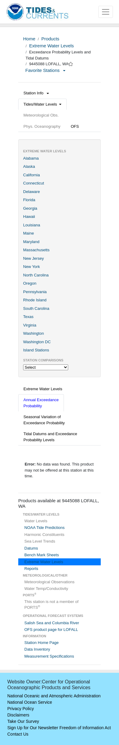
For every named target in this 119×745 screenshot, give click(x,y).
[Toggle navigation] (105, 12)
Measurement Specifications (49, 656)
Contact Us (17, 734)
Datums (31, 548)
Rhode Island (35, 300)
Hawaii (29, 216)
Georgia (30, 208)
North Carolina (36, 275)
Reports (31, 568)
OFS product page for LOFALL (51, 629)
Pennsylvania (35, 292)
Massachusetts (36, 250)
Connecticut (33, 183)
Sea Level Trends (39, 541)
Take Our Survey (23, 721)
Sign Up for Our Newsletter (32, 727)
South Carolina (36, 308)
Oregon (29, 283)
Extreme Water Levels (51, 45)
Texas (28, 316)
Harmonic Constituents (44, 534)
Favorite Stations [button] (45, 70)
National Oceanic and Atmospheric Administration (54, 695)
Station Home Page (41, 642)
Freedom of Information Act (85, 727)
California (31, 175)
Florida (29, 200)
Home (29, 38)
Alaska (29, 166)
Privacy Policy (20, 708)
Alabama (31, 158)
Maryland (31, 241)
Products (50, 38)
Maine (28, 233)
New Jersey (33, 258)
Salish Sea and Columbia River (51, 623)
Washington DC (37, 342)
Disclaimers (18, 715)
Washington (33, 333)
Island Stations (36, 350)
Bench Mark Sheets (41, 555)
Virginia (29, 325)
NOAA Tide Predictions (44, 527)
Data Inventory (37, 649)
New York (31, 266)
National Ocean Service (29, 702)
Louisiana (31, 225)
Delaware (31, 191)
